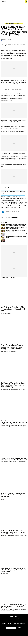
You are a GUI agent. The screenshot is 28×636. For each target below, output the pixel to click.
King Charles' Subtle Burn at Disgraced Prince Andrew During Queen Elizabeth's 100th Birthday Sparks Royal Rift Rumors (16, 225)
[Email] (12, 41)
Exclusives (7, 620)
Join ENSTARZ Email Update (14, 625)
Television (13, 211)
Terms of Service (16, 623)
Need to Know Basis (12, 88)
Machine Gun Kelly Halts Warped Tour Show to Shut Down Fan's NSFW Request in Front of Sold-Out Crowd (14, 532)
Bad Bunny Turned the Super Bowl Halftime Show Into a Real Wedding (13, 385)
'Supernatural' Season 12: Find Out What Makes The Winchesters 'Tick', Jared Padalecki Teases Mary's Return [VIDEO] (13, 191)
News (3, 620)
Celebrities (13, 620)
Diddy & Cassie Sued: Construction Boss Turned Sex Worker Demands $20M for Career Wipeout (13, 495)
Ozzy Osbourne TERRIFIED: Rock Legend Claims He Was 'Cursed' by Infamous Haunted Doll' (13, 606)
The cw (17, 211)
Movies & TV (23, 620)
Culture (18, 620)
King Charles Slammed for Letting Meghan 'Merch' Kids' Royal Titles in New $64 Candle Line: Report (16, 228)
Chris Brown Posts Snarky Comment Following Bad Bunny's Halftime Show (12, 347)
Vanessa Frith (4, 37)
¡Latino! (16, 621)
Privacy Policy (23, 623)
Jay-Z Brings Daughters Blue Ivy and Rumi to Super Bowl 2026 (13, 309)
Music (11, 621)
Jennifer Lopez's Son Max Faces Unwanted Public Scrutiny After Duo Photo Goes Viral (14, 459)
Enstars (5, 1)
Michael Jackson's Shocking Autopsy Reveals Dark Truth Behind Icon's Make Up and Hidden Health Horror (14, 422)
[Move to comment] (14, 41)
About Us (4, 623)
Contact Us (9, 623)
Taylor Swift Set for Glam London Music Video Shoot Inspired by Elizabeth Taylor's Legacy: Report (13, 570)
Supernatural (8, 211)
